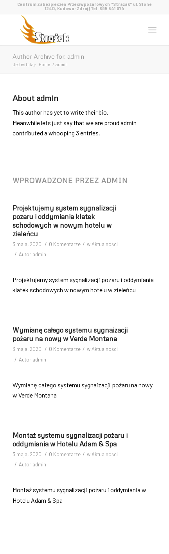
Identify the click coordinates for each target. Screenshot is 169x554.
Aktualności (105, 244)
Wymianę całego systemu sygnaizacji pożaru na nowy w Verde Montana (70, 334)
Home (44, 64)
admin (39, 254)
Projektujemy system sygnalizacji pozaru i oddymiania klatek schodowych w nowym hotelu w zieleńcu (64, 221)
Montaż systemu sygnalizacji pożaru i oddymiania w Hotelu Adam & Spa (70, 439)
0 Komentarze (65, 244)
